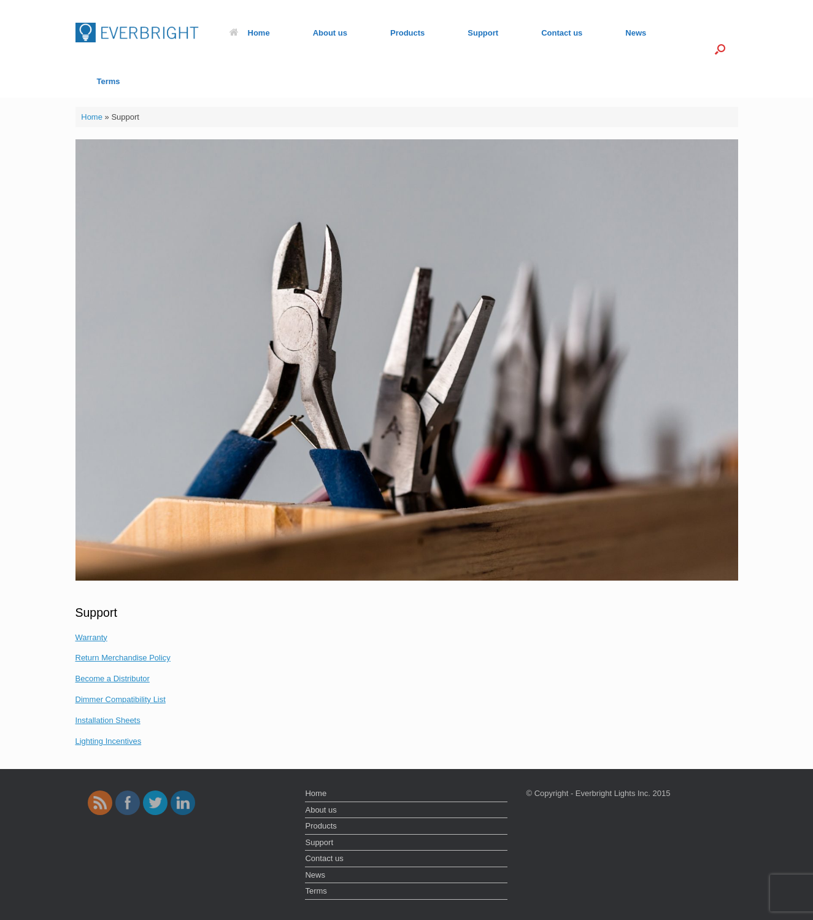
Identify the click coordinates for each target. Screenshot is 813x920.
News (635, 32)
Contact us (561, 32)
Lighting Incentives (108, 741)
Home (249, 32)
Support (483, 32)
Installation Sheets (108, 720)
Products (407, 32)
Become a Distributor (112, 678)
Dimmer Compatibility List (120, 699)
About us (330, 32)
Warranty (91, 637)
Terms (108, 81)
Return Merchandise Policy (123, 657)
